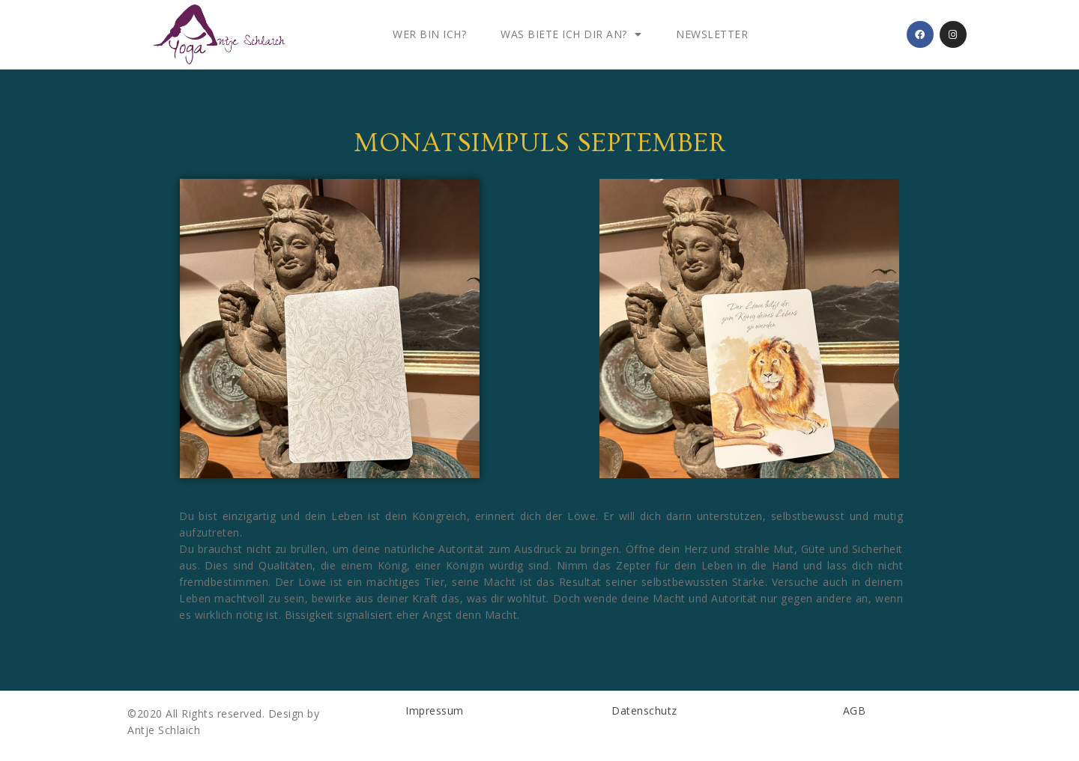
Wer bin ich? (429, 34)
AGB (854, 710)
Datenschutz (644, 710)
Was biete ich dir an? (571, 34)
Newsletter (712, 34)
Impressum (434, 710)
